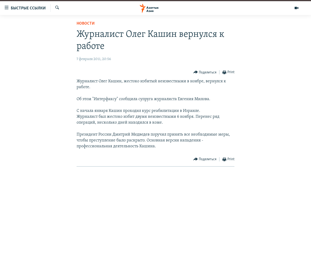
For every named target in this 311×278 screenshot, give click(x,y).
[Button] (205, 72)
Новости (86, 23)
